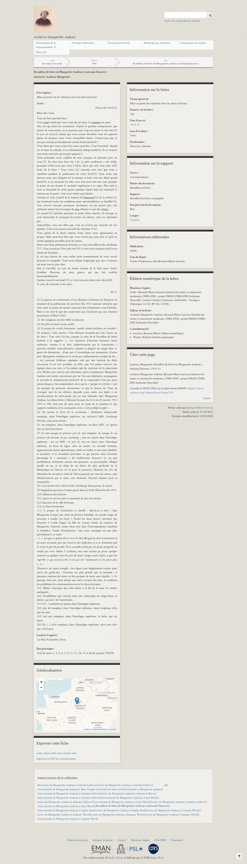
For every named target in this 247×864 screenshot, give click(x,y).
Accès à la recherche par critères (182, 21)
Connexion (177, 840)
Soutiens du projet (102, 840)
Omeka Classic (115, 857)
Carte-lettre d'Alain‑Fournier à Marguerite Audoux (133, 789)
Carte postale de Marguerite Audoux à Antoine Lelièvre (68, 793)
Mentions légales (140, 840)
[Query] (188, 15)
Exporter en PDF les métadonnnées (56, 758)
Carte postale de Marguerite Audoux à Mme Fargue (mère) (70, 789)
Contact (122, 840)
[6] (81, 154)
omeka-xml (69, 753)
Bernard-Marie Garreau (200, 407)
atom (39, 753)
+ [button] (41, 682)
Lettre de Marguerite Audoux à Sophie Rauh (121, 810)
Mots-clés (41, 52)
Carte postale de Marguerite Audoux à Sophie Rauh (66, 810)
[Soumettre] (210, 15)
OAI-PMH (160, 840)
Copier (207, 398)
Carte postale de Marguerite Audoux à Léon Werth (129, 797)
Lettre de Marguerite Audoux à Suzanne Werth (173, 810)
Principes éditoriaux (83, 43)
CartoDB (112, 729)
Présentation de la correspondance (46, 45)
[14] (40, 510)
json (59, 753)
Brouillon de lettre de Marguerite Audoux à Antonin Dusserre (132, 806)
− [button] (41, 687)
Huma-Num (157, 857)
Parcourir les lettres (119, 43)
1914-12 (135, 124)
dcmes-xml (50, 753)
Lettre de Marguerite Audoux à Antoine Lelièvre (69, 785)
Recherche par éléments (157, 43)
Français (134, 219)
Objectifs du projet (77, 840)
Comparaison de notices (193, 43)
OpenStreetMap (99, 729)
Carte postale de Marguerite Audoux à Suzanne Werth (67, 819)
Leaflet (86, 729)
